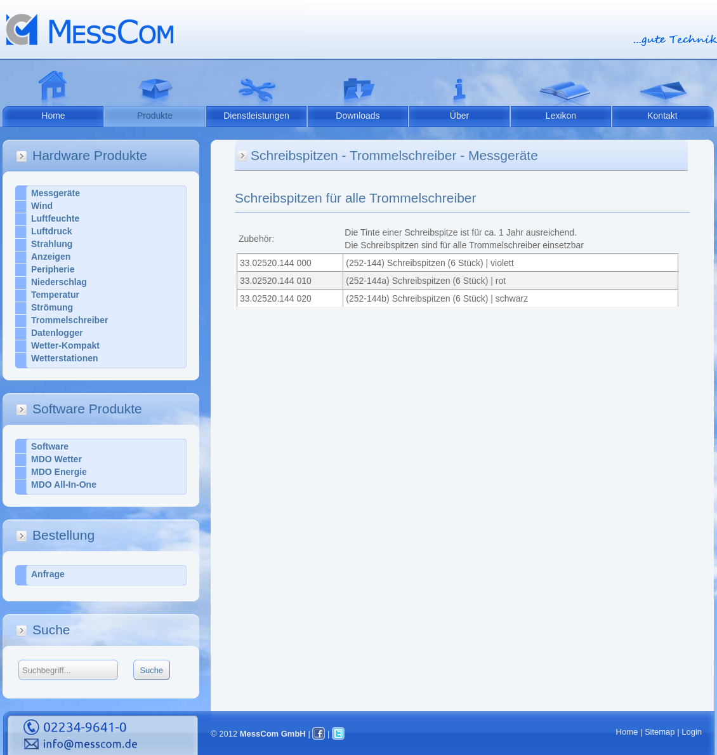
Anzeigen (50, 256)
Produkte (155, 115)
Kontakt (662, 115)
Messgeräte (55, 193)
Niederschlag (59, 282)
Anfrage (48, 574)
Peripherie (52, 269)
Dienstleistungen (256, 115)
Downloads (357, 115)
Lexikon (561, 115)
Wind (42, 206)
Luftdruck (51, 231)
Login (691, 732)
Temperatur (55, 295)
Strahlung (51, 244)
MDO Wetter (56, 459)
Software (50, 446)
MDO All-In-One (63, 484)
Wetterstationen (64, 358)
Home (53, 115)
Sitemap (660, 732)
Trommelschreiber (69, 320)
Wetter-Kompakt (65, 345)
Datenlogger (57, 333)
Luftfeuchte (55, 218)
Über (459, 115)
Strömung (52, 307)
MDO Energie (59, 472)
